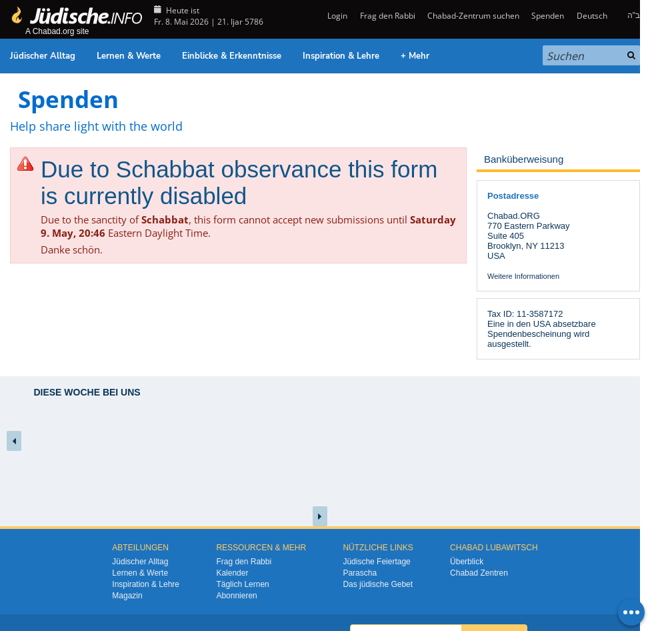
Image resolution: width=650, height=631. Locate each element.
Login (336, 15)
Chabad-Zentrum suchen (473, 15)
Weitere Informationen (523, 276)
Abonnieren (236, 595)
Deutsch (592, 15)
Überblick (466, 561)
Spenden (547, 15)
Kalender (232, 573)
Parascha (360, 573)
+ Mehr (415, 56)
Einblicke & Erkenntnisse (231, 56)
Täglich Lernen (242, 584)
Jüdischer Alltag (42, 56)
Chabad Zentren (479, 573)
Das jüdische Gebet (378, 584)
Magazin (127, 595)
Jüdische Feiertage (376, 561)
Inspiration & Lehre (341, 56)
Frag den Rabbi (387, 15)
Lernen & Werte (129, 56)
